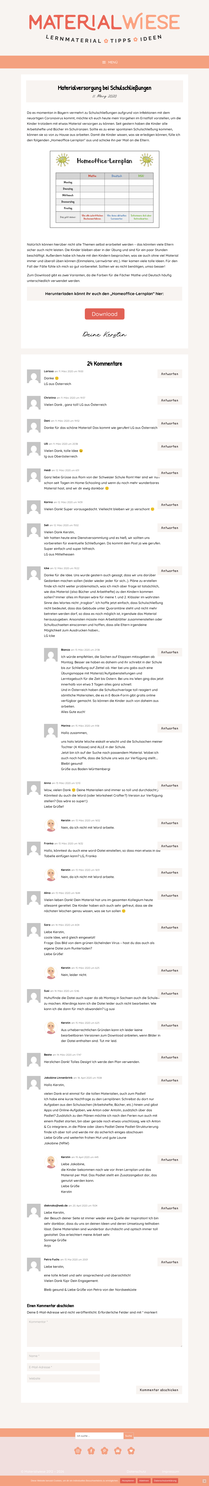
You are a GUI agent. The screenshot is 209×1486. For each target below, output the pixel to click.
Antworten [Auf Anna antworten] (169, 785)
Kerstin (65, 820)
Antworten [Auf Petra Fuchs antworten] (169, 1261)
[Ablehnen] (204, 1481)
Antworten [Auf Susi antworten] (169, 993)
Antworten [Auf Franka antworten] (169, 845)
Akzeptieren (128, 1480)
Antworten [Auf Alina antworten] (169, 895)
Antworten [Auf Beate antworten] (169, 1057)
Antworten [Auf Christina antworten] (169, 400)
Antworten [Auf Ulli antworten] (169, 446)
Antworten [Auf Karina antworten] (169, 504)
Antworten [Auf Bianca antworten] (169, 652)
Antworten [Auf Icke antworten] (169, 570)
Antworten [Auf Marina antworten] (169, 728)
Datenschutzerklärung (165, 1480)
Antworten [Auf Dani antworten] (169, 423)
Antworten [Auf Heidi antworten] (169, 472)
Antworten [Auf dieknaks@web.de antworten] (169, 1208)
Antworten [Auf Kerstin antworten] (169, 822)
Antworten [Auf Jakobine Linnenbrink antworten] (169, 1080)
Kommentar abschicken (159, 1389)
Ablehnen (144, 1480)
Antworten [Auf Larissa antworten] (169, 373)
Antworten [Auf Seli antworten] (169, 527)
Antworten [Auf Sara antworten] (169, 927)
